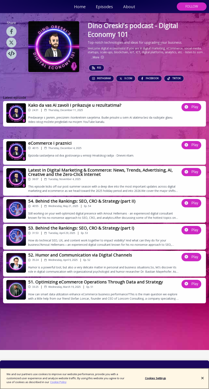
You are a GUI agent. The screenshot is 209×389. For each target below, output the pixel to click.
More (97, 57)
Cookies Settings (155, 380)
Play (191, 107)
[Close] (202, 380)
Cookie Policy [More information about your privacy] (58, 384)
